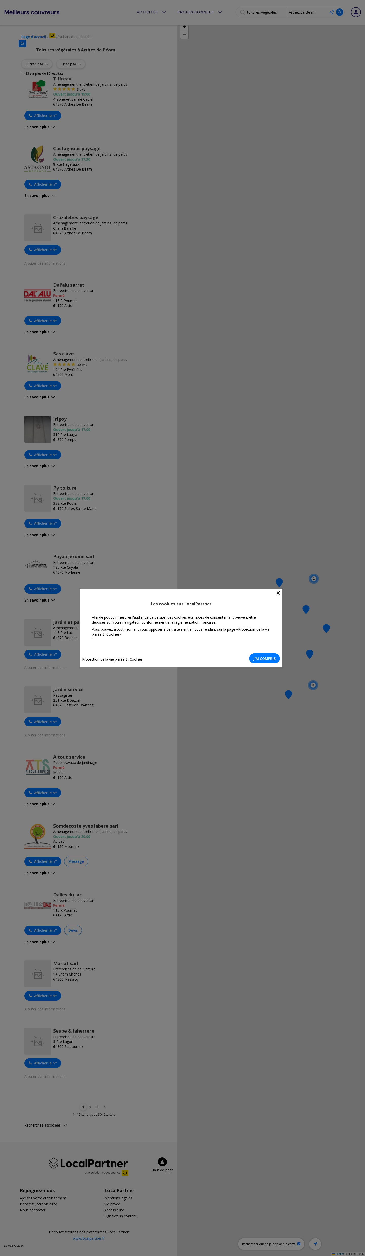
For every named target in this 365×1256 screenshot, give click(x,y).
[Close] (280, 593)
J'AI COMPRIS (266, 658)
